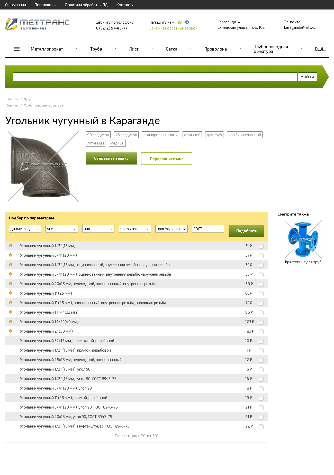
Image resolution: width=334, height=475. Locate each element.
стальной (192, 134)
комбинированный (244, 134)
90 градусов (98, 134)
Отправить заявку (111, 158)
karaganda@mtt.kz (300, 27)
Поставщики (45, 4)
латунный (95, 143)
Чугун (28, 99)
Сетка (171, 48)
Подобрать (246, 230)
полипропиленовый (160, 134)
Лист (134, 48)
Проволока (215, 48)
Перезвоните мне (167, 158)
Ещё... (320, 48)
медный (117, 143)
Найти (307, 76)
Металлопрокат (47, 48)
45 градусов (126, 134)
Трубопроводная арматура (271, 48)
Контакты (124, 4)
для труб (214, 134)
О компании (15, 4)
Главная (12, 99)
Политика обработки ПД (86, 4)
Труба (96, 48)
